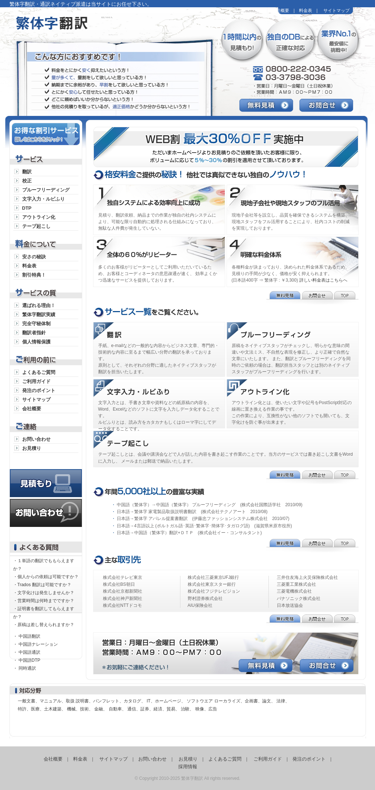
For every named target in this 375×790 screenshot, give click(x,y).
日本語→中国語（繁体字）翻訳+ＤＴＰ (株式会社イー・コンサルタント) (189, 532)
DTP (27, 208)
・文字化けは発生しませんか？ (43, 592)
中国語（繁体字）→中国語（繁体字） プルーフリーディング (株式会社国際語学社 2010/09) (210, 504)
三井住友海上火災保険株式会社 (307, 577)
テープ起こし (36, 226)
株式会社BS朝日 (119, 584)
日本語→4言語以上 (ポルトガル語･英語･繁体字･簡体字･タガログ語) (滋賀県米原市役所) (204, 525)
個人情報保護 (36, 341)
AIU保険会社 (200, 605)
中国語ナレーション (38, 644)
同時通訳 (27, 668)
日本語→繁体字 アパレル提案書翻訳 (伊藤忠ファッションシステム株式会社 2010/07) (203, 518)
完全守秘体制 (36, 323)
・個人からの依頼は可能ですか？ (46, 576)
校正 (27, 181)
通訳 (160, 332)
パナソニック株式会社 (298, 598)
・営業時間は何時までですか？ (43, 600)
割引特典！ (34, 275)
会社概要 (280, 10)
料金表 (305, 10)
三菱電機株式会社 (294, 591)
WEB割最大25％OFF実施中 (229, 145)
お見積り (31, 448)
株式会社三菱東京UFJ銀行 (213, 577)
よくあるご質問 (38, 372)
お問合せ (329, 105)
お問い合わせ (36, 439)
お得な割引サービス (45, 133)
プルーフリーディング (45, 190)
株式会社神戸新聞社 (122, 598)
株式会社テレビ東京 (122, 577)
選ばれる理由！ (38, 305)
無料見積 (269, 105)
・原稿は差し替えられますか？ (43, 624)
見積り (45, 476)
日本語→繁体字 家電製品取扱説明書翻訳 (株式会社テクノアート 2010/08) (192, 511)
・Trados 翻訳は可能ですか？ (42, 584)
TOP (346, 298)
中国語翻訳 (29, 636)
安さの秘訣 (34, 256)
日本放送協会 (290, 605)
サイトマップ (336, 10)
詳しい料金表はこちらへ (323, 280)
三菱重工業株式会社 (296, 584)
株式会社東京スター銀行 (212, 584)
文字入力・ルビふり (43, 199)
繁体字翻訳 (98, 29)
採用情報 (187, 766)
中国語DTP (29, 660)
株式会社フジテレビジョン (214, 591)
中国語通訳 (29, 652)
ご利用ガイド (36, 381)
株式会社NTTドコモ (122, 605)
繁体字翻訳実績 (38, 314)
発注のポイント (38, 390)
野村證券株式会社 (205, 598)
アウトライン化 (38, 217)
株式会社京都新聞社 (122, 591)
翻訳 (27, 171)
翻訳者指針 (34, 332)
